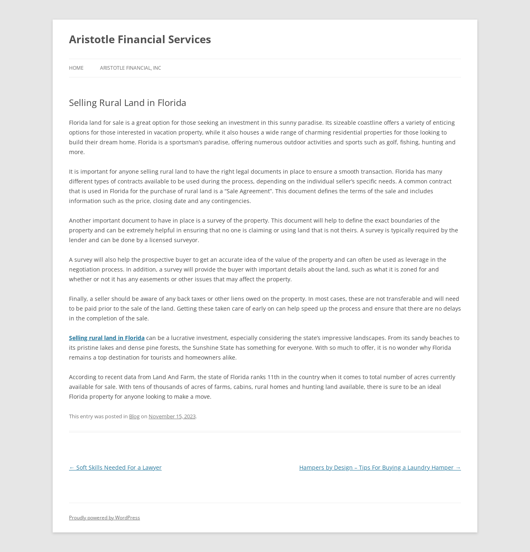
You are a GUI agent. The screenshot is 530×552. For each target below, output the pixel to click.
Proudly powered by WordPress (104, 517)
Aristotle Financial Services (140, 39)
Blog (134, 416)
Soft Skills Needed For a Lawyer (115, 467)
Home (76, 67)
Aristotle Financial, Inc (130, 67)
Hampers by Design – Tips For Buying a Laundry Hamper (380, 467)
